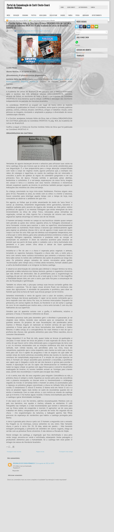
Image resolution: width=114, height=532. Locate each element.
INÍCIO (8, 15)
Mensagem (86, 15)
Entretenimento (97, 15)
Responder (16, 471)
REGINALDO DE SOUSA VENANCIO (24, 463)
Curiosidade (26, 31)
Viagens (62, 15)
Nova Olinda (42, 15)
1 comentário (46, 31)
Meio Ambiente (35, 31)
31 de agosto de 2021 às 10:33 (44, 463)
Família (70, 15)
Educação (16, 15)
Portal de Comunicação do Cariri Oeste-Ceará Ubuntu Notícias (28, 6)
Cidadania (25, 15)
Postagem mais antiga (66, 451)
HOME (62, 7)
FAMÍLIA (93, 7)
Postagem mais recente (14, 451)
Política (33, 15)
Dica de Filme (53, 15)
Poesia (77, 15)
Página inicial (40, 451)
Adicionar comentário (15, 475)
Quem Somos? (71, 7)
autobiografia (83, 7)
